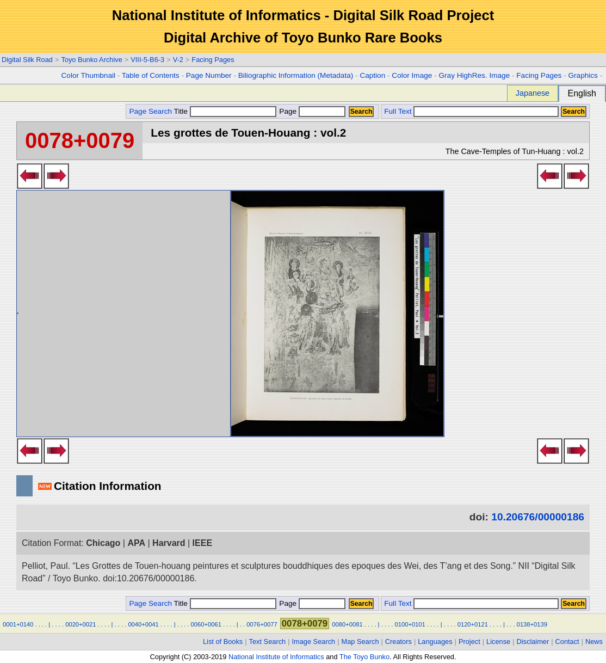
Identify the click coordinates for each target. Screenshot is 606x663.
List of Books (223, 641)
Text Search (267, 641)
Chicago (103, 543)
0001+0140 (18, 624)
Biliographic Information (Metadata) (296, 75)
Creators (398, 641)
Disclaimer (533, 641)
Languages (435, 641)
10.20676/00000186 (537, 517)
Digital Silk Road (27, 60)
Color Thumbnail (88, 75)
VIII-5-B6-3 (147, 60)
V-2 (178, 60)
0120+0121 (472, 624)
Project (469, 641)
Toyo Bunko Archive (91, 60)
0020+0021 (80, 624)
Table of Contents (151, 75)
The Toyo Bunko (364, 657)
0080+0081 (347, 624)
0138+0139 (532, 624)
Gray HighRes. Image (474, 75)
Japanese (532, 93)
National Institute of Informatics (276, 657)
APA (136, 543)
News (594, 641)
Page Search (150, 111)
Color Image (412, 75)
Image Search (314, 641)
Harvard (168, 543)
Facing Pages (212, 60)
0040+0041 (143, 624)
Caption (372, 75)
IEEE (202, 543)
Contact (567, 641)
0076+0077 (261, 624)
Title (225, 111)
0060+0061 (206, 624)
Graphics (582, 75)
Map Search (360, 641)
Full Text (397, 111)
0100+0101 (410, 624)
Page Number (209, 75)
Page (311, 111)
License (498, 641)
